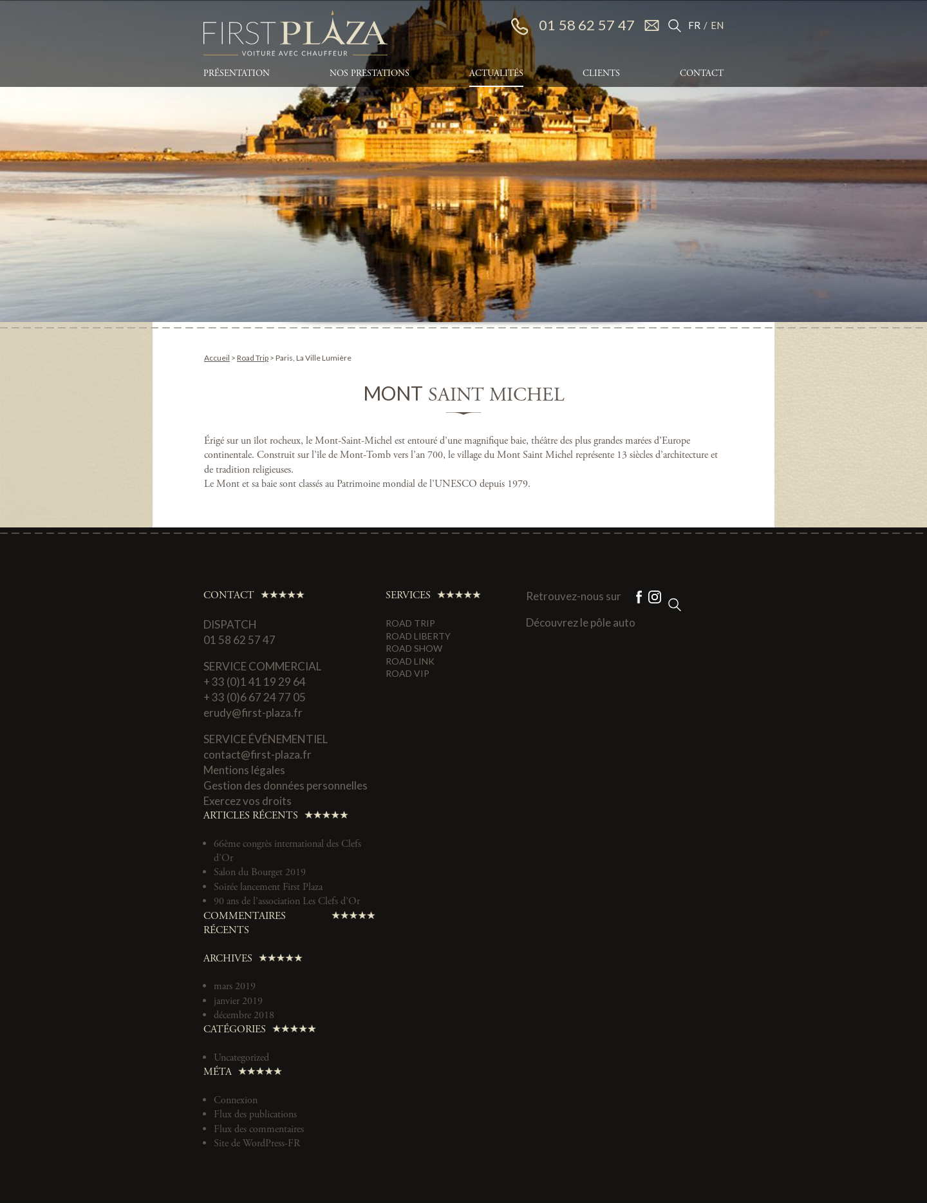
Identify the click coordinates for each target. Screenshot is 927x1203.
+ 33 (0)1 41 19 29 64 (254, 681)
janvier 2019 (238, 1001)
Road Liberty (418, 635)
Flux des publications (255, 1114)
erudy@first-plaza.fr (253, 712)
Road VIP (407, 673)
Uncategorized (241, 1058)
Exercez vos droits (247, 801)
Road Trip (252, 358)
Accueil (217, 358)
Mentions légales (244, 770)
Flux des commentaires (259, 1129)
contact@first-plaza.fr (257, 754)
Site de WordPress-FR (257, 1143)
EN (717, 25)
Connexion (236, 1100)
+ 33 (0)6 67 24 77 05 (254, 697)
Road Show (414, 648)
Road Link (410, 661)
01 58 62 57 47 (573, 25)
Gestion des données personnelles (285, 785)
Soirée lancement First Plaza (268, 887)
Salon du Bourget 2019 (260, 872)
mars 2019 (235, 986)
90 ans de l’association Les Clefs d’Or (287, 901)
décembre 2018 (244, 1015)
